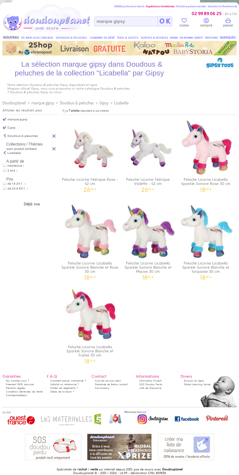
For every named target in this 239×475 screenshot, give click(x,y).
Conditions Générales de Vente (24, 391)
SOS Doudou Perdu (150, 384)
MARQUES (228, 38)
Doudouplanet (14, 103)
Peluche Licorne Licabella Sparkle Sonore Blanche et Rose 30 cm (90, 240)
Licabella (121, 103)
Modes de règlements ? (64, 388)
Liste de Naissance (150, 388)
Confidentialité (14, 395)
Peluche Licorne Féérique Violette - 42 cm (148, 154)
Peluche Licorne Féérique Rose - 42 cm (90, 154)
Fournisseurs (102, 388)
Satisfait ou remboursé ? (64, 384)
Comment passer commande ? (68, 380)
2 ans (11, 171)
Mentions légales (15, 388)
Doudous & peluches (77, 103)
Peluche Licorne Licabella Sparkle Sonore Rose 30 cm (206, 154)
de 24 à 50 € (17, 189)
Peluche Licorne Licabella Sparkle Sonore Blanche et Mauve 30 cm (148, 240)
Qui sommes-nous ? (17, 380)
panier (228, 23)
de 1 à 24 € (16, 184)
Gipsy (104, 103)
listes (184, 23)
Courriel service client (108, 380)
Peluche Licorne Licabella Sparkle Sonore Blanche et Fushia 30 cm (90, 323)
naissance (14, 166)
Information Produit (150, 380)
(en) (24, 395)
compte (206, 23)
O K (164, 21)
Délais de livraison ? (62, 391)
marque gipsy (42, 103)
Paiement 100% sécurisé (20, 384)
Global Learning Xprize (197, 384)
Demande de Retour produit (111, 384)
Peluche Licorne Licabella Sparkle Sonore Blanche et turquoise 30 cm (206, 240)
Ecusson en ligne (194, 380)
